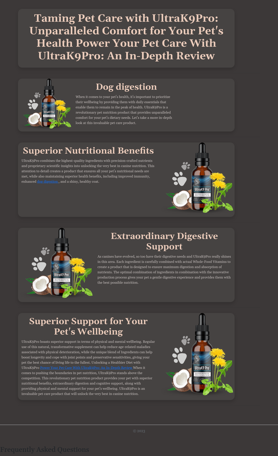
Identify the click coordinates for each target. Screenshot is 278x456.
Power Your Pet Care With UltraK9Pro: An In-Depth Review (86, 368)
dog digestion (48, 181)
